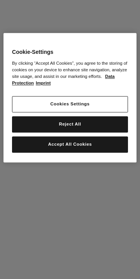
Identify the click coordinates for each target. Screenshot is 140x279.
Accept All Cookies (70, 144)
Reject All (70, 124)
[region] (70, 97)
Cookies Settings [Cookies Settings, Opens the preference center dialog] (70, 104)
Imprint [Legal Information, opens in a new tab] (43, 83)
